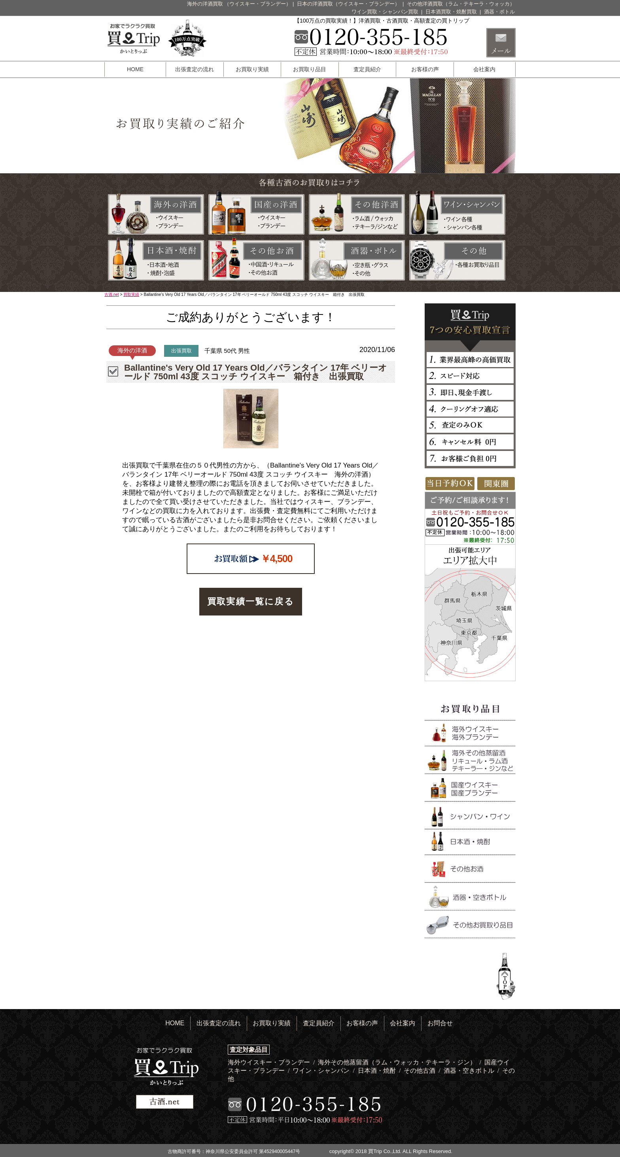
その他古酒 (420, 1070)
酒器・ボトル (499, 12)
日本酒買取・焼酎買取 (451, 12)
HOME (135, 69)
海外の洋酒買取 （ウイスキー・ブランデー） (239, 4)
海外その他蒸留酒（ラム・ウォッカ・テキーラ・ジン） (398, 1062)
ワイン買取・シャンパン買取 (386, 12)
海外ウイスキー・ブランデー (270, 1062)
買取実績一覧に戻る (250, 601)
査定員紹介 (367, 69)
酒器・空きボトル (470, 1070)
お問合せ (440, 1023)
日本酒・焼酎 (377, 1070)
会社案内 (484, 69)
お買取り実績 (252, 69)
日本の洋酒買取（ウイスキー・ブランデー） (349, 4)
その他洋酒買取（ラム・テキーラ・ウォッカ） (461, 4)
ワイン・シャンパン (322, 1070)
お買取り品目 (309, 69)
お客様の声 (425, 69)
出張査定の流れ (194, 69)
